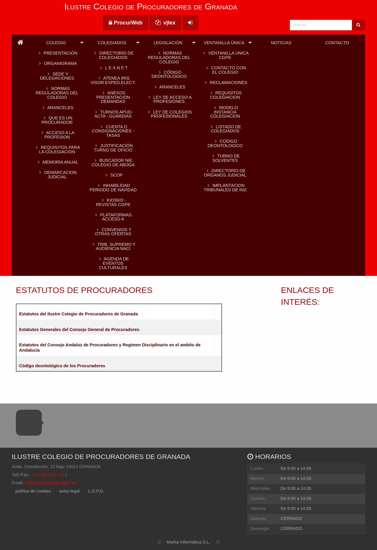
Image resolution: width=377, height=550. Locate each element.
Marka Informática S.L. (188, 542)
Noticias (281, 42)
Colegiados (112, 42)
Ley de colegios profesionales (169, 114)
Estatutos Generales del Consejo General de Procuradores (79, 329)
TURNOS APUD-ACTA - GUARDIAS (113, 114)
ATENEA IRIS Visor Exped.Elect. (112, 80)
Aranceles (169, 87)
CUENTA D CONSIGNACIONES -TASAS (113, 131)
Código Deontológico (168, 74)
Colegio (56, 42)
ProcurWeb (126, 22)
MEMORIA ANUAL (57, 162)
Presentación (57, 53)
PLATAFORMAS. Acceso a (113, 217)
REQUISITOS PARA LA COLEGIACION (57, 149)
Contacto (337, 42)
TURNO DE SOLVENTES (225, 158)
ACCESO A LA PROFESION (57, 134)
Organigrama (57, 63)
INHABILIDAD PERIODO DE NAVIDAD (113, 187)
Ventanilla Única (224, 42)
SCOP (113, 175)
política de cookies (33, 491)
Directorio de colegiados (112, 55)
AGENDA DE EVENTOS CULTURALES (113, 263)
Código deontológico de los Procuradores (62, 365)
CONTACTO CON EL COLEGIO (225, 70)
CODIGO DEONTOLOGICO (225, 143)
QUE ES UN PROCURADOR (57, 120)
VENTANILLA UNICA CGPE (225, 55)
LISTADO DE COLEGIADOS (225, 129)
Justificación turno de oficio (113, 147)
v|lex (165, 22)
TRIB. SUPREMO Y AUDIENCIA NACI (113, 246)
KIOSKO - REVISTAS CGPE (113, 202)
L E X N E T (113, 67)
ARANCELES (57, 107)
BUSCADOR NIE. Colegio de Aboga (113, 162)
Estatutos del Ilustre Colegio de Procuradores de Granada (78, 314)
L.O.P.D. (96, 491)
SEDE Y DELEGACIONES (57, 76)
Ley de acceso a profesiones (169, 99)
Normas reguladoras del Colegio (57, 92)
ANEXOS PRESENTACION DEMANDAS (113, 97)
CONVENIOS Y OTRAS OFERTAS (113, 231)
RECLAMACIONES (225, 82)
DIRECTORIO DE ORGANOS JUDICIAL (225, 172)
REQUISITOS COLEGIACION (225, 95)
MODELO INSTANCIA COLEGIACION (225, 111)
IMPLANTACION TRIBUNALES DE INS (225, 187)
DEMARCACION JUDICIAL (57, 174)
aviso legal (69, 491)
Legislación (168, 42)
